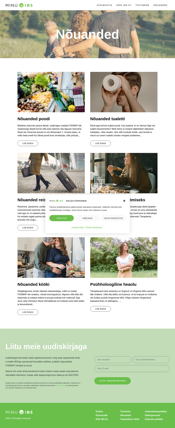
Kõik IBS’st (123, 5)
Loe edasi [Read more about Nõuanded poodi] (27, 143)
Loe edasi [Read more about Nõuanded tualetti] (100, 143)
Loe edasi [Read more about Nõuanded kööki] (27, 312)
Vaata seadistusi (113, 218)
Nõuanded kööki (33, 284)
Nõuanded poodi (34, 119)
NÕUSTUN (62, 218)
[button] (124, 200)
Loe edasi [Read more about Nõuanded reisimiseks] (27, 227)
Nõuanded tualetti (107, 119)
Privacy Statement (93, 227)
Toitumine (142, 5)
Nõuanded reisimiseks (39, 200)
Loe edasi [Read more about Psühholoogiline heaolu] (100, 309)
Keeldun (87, 218)
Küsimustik (104, 5)
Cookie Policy (78, 227)
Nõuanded (160, 5)
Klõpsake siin (60, 385)
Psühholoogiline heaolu (113, 284)
